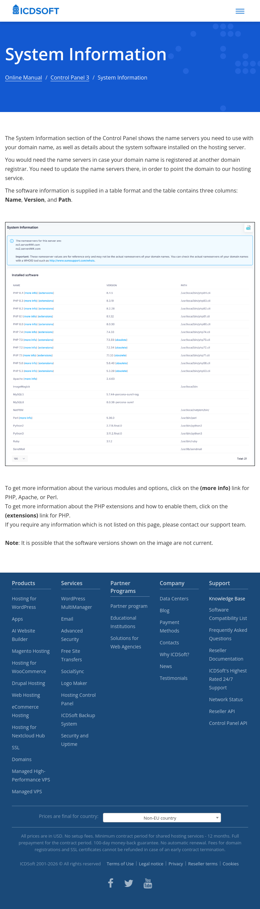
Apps (17, 619)
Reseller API (222, 711)
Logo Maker (74, 683)
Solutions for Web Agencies (125, 642)
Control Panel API (228, 723)
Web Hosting (26, 695)
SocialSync (72, 671)
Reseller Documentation (226, 654)
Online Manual (23, 77)
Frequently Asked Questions (228, 634)
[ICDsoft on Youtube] (148, 883)
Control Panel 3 (69, 77)
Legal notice (151, 864)
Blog (165, 610)
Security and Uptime (75, 739)
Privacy (176, 864)
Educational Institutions (123, 622)
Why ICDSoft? (174, 654)
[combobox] (162, 817)
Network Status (226, 699)
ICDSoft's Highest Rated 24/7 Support (228, 679)
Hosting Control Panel (78, 699)
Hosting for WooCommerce (29, 667)
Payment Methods (169, 626)
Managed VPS (27, 791)
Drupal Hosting (28, 683)
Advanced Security (72, 634)
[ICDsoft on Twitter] (128, 883)
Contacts (169, 642)
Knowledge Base (227, 598)
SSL (16, 747)
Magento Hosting (31, 651)
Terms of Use (120, 864)
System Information (86, 54)
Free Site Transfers (71, 655)
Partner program (129, 606)
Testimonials (174, 678)
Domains (21, 759)
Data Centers (174, 598)
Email (67, 619)
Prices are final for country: (69, 816)
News (166, 666)
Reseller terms (203, 864)
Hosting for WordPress (24, 602)
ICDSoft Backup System (78, 719)
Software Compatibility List (228, 613)
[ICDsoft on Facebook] (110, 883)
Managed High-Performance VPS (31, 775)
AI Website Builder (23, 634)
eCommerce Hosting (25, 711)
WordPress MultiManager (76, 602)
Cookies (231, 864)
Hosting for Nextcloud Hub (28, 731)
